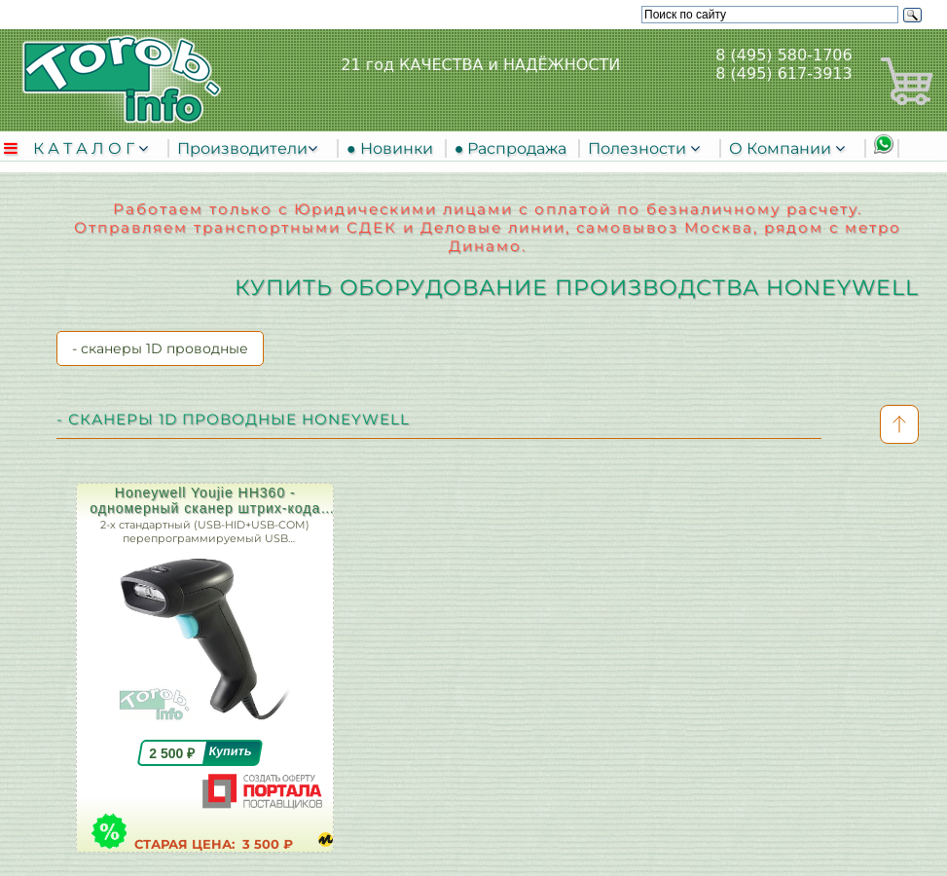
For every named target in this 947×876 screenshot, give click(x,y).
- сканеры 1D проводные (160, 348)
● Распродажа (515, 148)
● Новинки (393, 148)
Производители (242, 148)
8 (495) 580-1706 (783, 55)
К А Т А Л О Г (85, 148)
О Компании (782, 148)
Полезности (639, 148)
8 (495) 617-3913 (783, 73)
